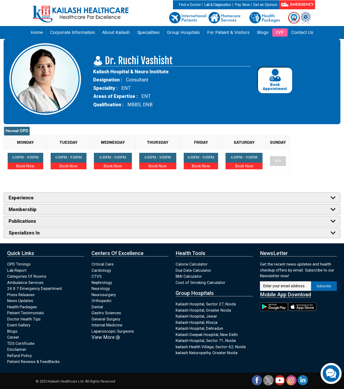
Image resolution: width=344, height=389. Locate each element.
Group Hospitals (183, 32)
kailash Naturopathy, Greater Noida (206, 352)
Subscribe (324, 286)
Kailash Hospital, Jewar (196, 316)
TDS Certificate (20, 343)
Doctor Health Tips (24, 319)
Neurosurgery (103, 294)
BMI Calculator (189, 276)
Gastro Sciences (106, 312)
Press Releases (21, 294)
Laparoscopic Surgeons (112, 331)
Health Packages (22, 306)
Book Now (25, 166)
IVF (280, 32)
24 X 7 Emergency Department (34, 288)
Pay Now (242, 4)
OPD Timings (19, 264)
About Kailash (116, 32)
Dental (97, 306)
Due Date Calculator (193, 270)
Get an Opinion (265, 4)
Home (37, 32)
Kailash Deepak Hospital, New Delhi (207, 334)
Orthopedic (101, 300)
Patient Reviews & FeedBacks (33, 361)
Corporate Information (72, 32)
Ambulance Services (25, 282)
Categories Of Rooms (26, 276)
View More (105, 337)
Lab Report (17, 270)
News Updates (20, 300)
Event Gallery (18, 325)
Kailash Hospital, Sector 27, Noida (206, 304)
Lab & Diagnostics (217, 4)
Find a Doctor (190, 4)
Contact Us (302, 32)
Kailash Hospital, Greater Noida (203, 310)
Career (13, 337)
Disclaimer (16, 349)
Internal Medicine (106, 325)
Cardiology (101, 270)
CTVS (96, 276)
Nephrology (101, 282)
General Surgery (105, 319)
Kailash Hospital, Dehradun (199, 328)
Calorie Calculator (192, 264)
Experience (21, 197)
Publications (22, 221)
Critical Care (102, 264)
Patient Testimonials (25, 312)
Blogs (263, 32)
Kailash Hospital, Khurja (196, 322)
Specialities (148, 32)
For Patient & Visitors (228, 32)
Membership (23, 209)
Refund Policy (19, 355)
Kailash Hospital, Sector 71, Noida (206, 340)
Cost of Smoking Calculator (200, 282)
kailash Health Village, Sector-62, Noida (211, 346)
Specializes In (24, 232)
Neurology (100, 288)
